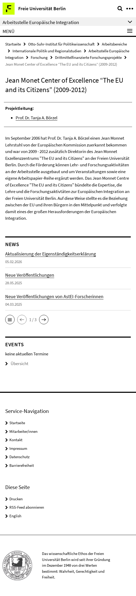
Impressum (18, 448)
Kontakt (15, 439)
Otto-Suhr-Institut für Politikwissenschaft (61, 44)
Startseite (13, 44)
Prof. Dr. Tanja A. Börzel (36, 118)
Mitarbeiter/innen (23, 431)
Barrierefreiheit (21, 465)
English (15, 515)
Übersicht (16, 363)
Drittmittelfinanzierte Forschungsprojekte (88, 57)
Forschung (39, 57)
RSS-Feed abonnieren (26, 507)
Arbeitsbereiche (114, 44)
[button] (10, 319)
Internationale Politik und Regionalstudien (47, 50)
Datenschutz (19, 456)
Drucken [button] (16, 498)
